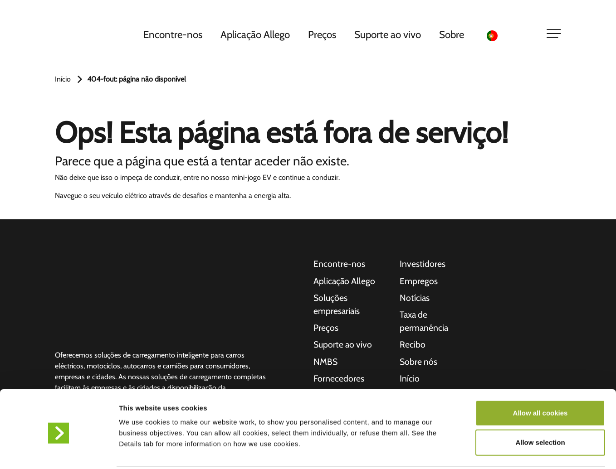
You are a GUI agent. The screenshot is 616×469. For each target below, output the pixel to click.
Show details (476, 451)
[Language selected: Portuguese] (510, 36)
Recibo (412, 346)
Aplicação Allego (256, 35)
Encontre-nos (174, 35)
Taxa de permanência (425, 322)
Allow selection (540, 409)
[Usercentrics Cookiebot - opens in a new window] (58, 451)
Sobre (452, 35)
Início (63, 79)
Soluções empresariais (337, 305)
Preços (323, 35)
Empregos (419, 281)
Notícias (415, 298)
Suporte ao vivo (389, 35)
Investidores (422, 264)
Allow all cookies (540, 379)
